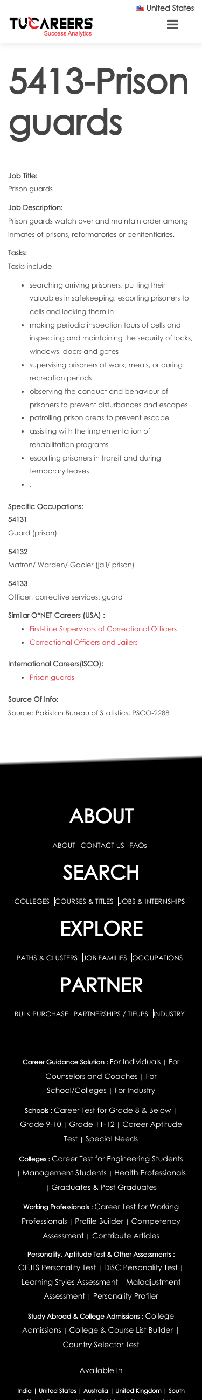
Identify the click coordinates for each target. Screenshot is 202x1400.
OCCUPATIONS (157, 957)
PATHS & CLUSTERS (48, 957)
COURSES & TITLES (84, 901)
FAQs (138, 845)
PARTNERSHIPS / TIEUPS (111, 1013)
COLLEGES (32, 901)
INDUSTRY (169, 1013)
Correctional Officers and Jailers (84, 642)
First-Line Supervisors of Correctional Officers (103, 628)
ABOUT (63, 845)
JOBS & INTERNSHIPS (152, 901)
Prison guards (52, 677)
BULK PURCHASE (42, 1013)
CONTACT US (102, 845)
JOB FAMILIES (106, 957)
